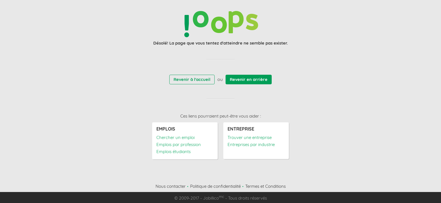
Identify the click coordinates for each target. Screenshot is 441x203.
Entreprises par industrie (251, 144)
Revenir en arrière (248, 79)
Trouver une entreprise (250, 137)
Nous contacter (171, 186)
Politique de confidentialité (215, 186)
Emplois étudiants (173, 151)
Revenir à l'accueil (192, 79)
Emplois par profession (178, 144)
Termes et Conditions (265, 186)
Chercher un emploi (175, 137)
